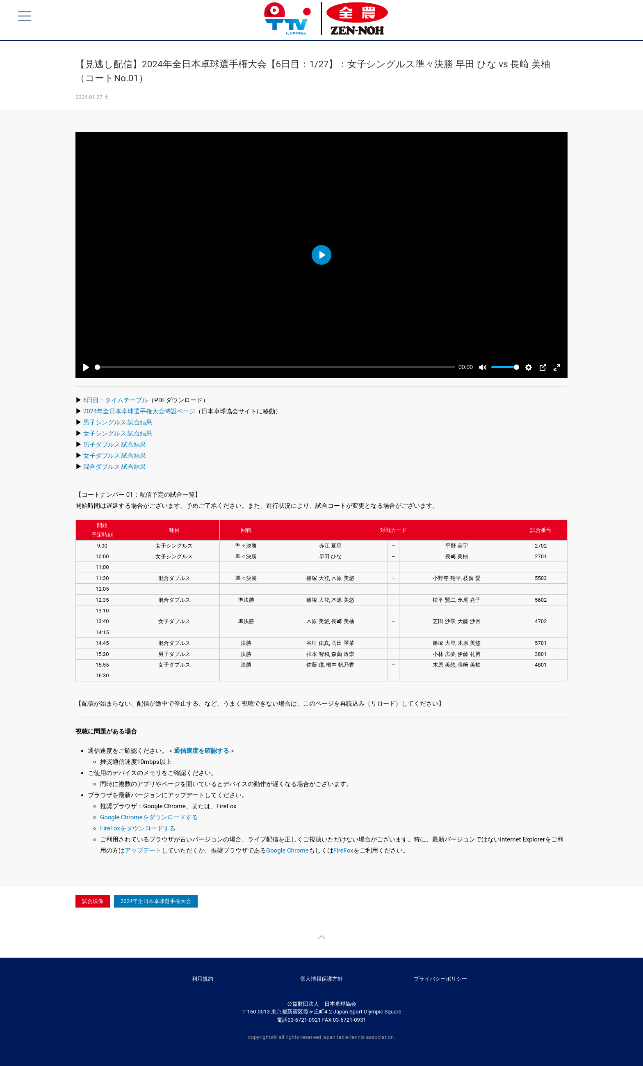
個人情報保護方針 (321, 979)
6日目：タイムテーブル (115, 400)
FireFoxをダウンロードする (138, 828)
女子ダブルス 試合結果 (114, 455)
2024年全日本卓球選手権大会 (156, 901)
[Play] (86, 367)
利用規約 (202, 979)
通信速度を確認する (201, 750)
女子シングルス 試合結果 (118, 433)
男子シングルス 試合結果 (118, 422)
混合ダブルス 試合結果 (114, 466)
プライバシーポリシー (440, 979)
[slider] (275, 367)
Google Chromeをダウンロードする (149, 817)
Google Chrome (287, 850)
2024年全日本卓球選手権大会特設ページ (139, 411)
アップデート (143, 850)
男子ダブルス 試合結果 (114, 444)
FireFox (343, 850)
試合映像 (92, 901)
